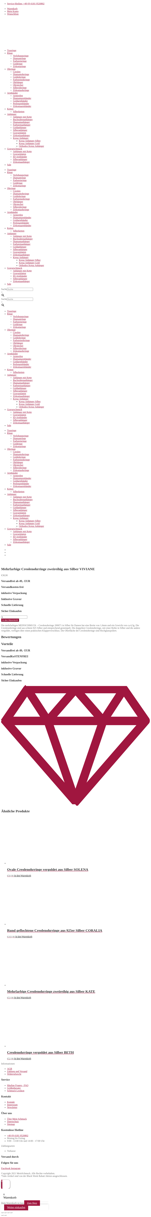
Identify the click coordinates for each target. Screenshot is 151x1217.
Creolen (16, 71)
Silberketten (18, 111)
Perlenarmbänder (21, 103)
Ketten (10, 109)
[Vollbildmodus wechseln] (5, 1212)
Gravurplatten (19, 133)
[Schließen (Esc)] (11, 1212)
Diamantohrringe (21, 74)
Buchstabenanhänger (23, 119)
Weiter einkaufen (16, 1207)
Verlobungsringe (21, 55)
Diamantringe (19, 58)
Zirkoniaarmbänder (22, 106)
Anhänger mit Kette (22, 117)
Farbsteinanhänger (21, 125)
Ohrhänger (18, 82)
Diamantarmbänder (22, 98)
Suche (4, 289)
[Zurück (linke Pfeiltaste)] (2, 1215)
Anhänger (11, 114)
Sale (9, 164)
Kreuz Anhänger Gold (29, 143)
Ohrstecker (18, 85)
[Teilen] (8, 1212)
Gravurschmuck (14, 148)
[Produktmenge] (14, 617)
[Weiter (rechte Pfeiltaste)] (5, 1215)
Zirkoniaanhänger (21, 135)
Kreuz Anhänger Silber (30, 141)
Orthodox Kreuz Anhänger (31, 146)
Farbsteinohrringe (21, 79)
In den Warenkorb (10, 620)
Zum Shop (32, 1203)
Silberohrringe (20, 87)
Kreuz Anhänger (20, 138)
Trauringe (11, 50)
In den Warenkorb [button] (22, 875)
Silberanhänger (20, 130)
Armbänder (12, 93)
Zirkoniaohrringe (21, 90)
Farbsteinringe (20, 61)
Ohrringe (11, 69)
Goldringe (18, 63)
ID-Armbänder (20, 156)
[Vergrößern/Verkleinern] (2, 1212)
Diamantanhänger (21, 122)
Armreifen (18, 95)
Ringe (10, 53)
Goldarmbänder (20, 101)
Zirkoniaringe (19, 66)
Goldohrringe (19, 77)
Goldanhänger (19, 127)
